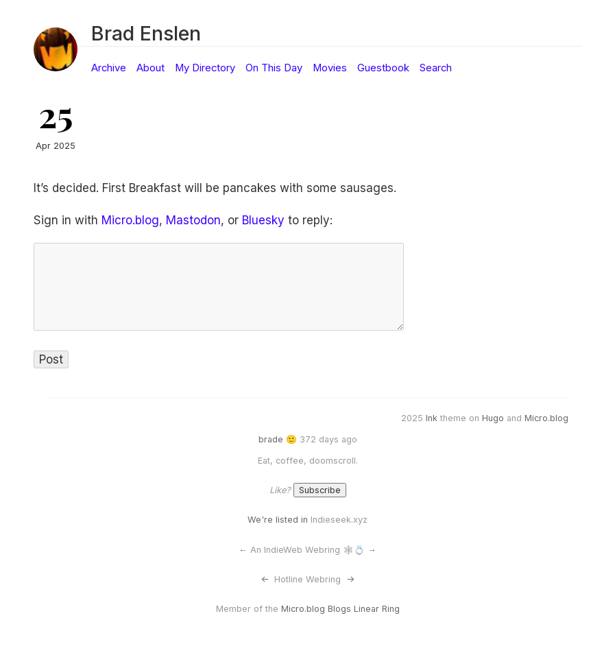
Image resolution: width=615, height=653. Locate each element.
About (150, 68)
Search (436, 68)
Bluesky (263, 220)
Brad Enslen (146, 33)
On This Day (273, 68)
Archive (108, 68)
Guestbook (383, 68)
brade (270, 439)
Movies (330, 68)
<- (265, 579)
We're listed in (278, 519)
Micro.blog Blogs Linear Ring (340, 609)
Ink (431, 418)
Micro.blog (130, 220)
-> (350, 579)
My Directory (205, 68)
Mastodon (193, 220)
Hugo (493, 418)
